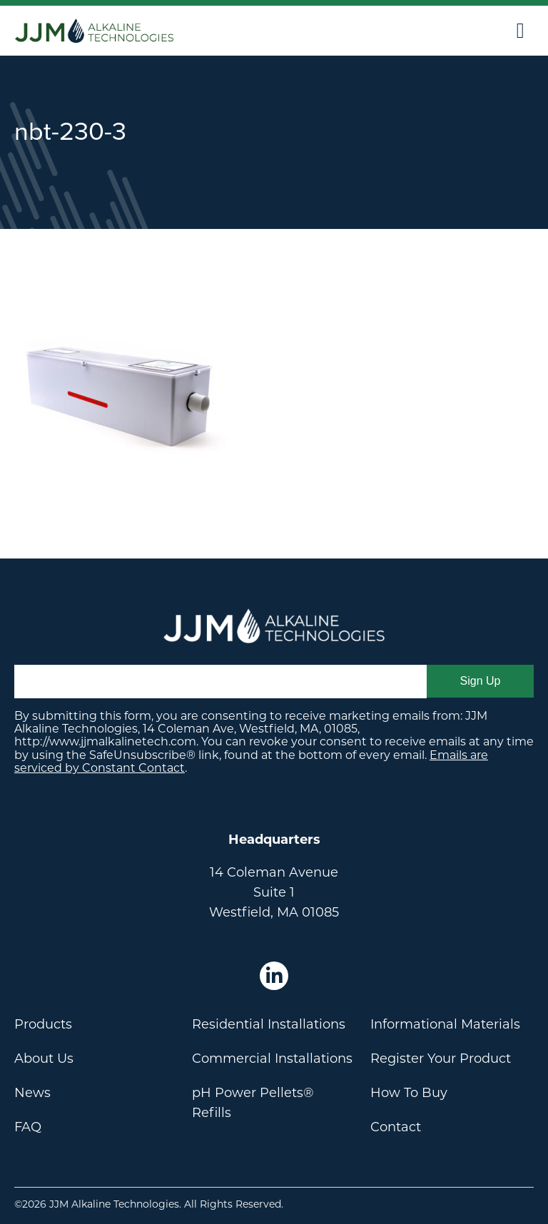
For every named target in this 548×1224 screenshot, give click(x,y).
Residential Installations (268, 1024)
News (32, 1093)
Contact (395, 1127)
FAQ (27, 1127)
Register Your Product (440, 1058)
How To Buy (408, 1093)
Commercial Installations (272, 1058)
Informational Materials (445, 1024)
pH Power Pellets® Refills (253, 1103)
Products (43, 1024)
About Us (43, 1058)
